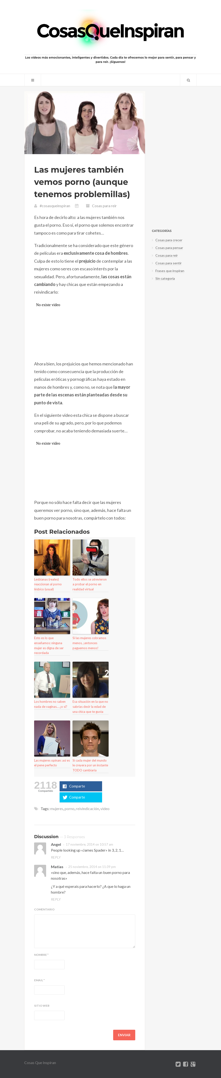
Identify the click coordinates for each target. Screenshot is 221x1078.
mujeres (56, 808)
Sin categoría (165, 278)
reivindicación (87, 808)
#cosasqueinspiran (55, 205)
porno (69, 808)
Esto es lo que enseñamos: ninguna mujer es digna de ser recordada (49, 645)
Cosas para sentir (168, 263)
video (105, 808)
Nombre (41, 954)
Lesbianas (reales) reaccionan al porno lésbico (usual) (48, 584)
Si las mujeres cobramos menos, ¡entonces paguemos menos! (89, 643)
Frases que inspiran (169, 271)
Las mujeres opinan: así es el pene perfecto (52, 762)
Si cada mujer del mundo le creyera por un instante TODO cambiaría (90, 765)
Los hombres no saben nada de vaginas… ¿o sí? (50, 704)
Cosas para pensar (169, 248)
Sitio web (41, 1005)
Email (39, 980)
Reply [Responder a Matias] (56, 899)
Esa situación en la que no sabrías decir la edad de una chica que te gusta (90, 707)
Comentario (44, 909)
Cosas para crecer (168, 240)
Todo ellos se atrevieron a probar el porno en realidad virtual (90, 584)
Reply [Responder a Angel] (56, 857)
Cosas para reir (104, 205)
